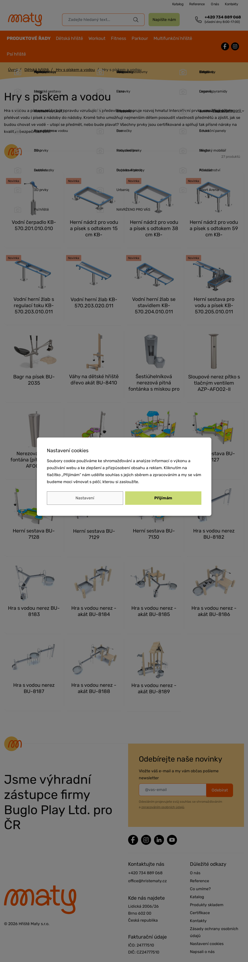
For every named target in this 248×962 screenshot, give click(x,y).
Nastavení (85, 498)
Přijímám (163, 498)
